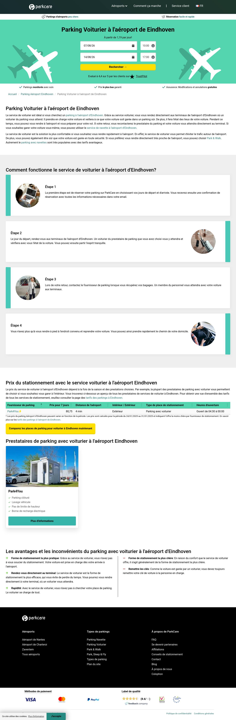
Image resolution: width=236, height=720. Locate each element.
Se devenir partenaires (164, 644)
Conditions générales (204, 713)
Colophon (157, 674)
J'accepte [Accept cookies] (56, 716)
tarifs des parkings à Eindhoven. (104, 397)
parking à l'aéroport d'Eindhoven (84, 115)
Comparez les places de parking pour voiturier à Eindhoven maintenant (50, 428)
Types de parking (97, 659)
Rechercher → (118, 66)
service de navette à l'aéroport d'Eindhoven (111, 127)
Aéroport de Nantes (33, 639)
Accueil (12, 94)
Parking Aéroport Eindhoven (37, 94)
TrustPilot (141, 76)
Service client (180, 6)
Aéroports (118, 6)
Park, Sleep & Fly (96, 654)
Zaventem (28, 649)
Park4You (14, 411)
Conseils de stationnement (167, 654)
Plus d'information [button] (36, 716)
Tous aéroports (31, 654)
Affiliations (158, 649)
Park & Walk (214, 138)
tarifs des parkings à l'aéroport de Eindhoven (38, 419)
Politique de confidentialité (178, 713)
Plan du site (93, 664)
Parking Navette (96, 639)
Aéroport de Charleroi (34, 644)
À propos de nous (162, 669)
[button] (41, 405)
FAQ (154, 639)
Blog (154, 664)
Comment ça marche (147, 6)
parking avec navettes (34, 142)
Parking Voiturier (96, 644)
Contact (156, 659)
